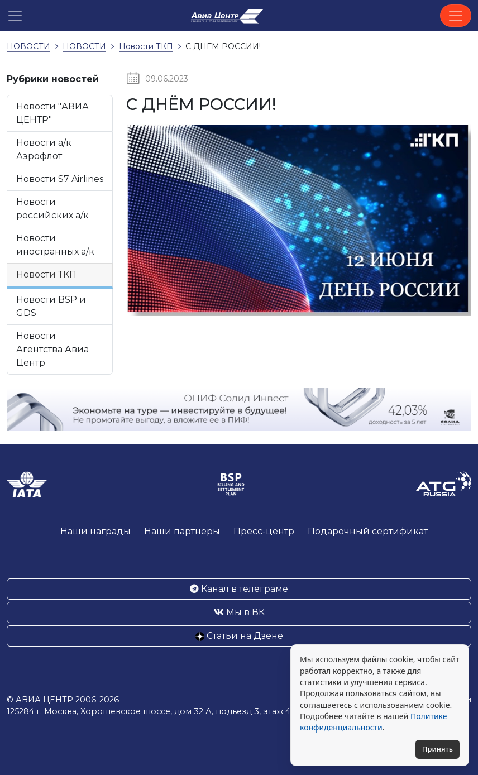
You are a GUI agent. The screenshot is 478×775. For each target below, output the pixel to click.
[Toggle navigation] (455, 15)
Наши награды (95, 531)
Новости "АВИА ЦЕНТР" (52, 113)
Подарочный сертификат (368, 531)
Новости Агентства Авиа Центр (52, 349)
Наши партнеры (182, 531)
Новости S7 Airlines (59, 179)
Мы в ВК (239, 612)
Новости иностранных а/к (55, 245)
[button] (15, 15)
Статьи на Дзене (239, 635)
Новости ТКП (46, 274)
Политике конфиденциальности (373, 722)
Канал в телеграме (239, 588)
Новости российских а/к (52, 209)
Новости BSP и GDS (51, 306)
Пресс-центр (263, 531)
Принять (437, 749)
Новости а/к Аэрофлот (43, 149)
